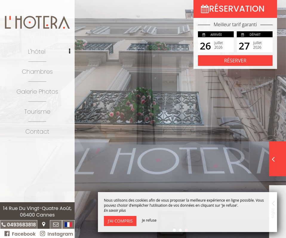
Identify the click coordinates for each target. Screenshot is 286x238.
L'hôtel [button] (49, 51)
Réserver (235, 60)
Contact (37, 131)
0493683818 (21, 224)
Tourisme (37, 111)
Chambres (37, 71)
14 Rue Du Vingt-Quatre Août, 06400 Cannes (37, 211)
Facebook (20, 234)
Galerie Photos (37, 91)
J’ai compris (120, 221)
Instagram (56, 234)
